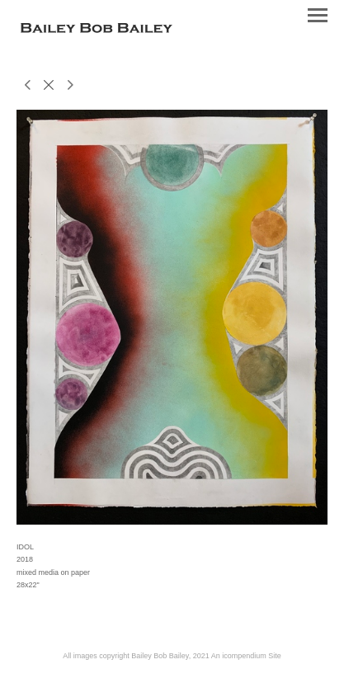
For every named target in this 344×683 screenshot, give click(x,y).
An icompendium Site (246, 656)
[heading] (96, 30)
